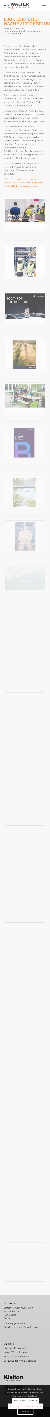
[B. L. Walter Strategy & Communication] (21, 5)
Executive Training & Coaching (20, 1361)
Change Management (15, 1348)
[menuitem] (42, 5)
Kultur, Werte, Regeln (15, 1352)
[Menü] (42, 5)
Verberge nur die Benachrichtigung (25, 1406)
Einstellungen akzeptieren (25, 1401)
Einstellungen (25, 1412)
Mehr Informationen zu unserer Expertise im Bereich (23, 182)
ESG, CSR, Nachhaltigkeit (17, 1356)
